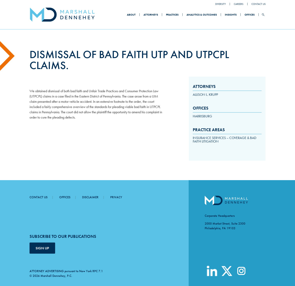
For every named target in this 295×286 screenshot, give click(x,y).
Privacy (116, 197)
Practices (172, 14)
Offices (250, 14)
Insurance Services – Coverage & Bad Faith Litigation (224, 139)
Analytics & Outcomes (202, 14)
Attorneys (150, 14)
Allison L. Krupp (205, 94)
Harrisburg (202, 116)
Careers (238, 4)
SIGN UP (42, 248)
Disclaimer (90, 197)
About (131, 14)
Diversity (220, 4)
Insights (231, 14)
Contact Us (258, 4)
